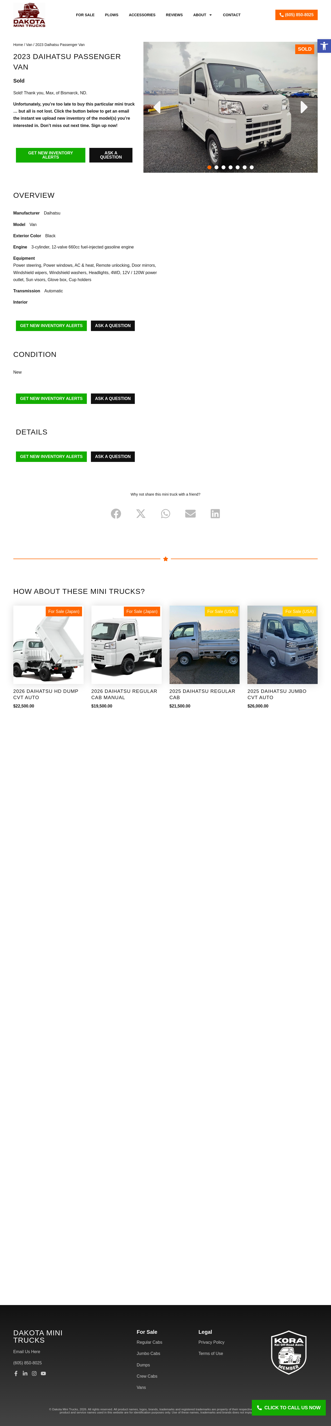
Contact (231, 15)
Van (29, 45)
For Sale (85, 15)
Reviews (174, 15)
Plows (111, 15)
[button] (324, 46)
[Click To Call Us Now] (289, 1408)
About (203, 14)
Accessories (142, 15)
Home (18, 45)
